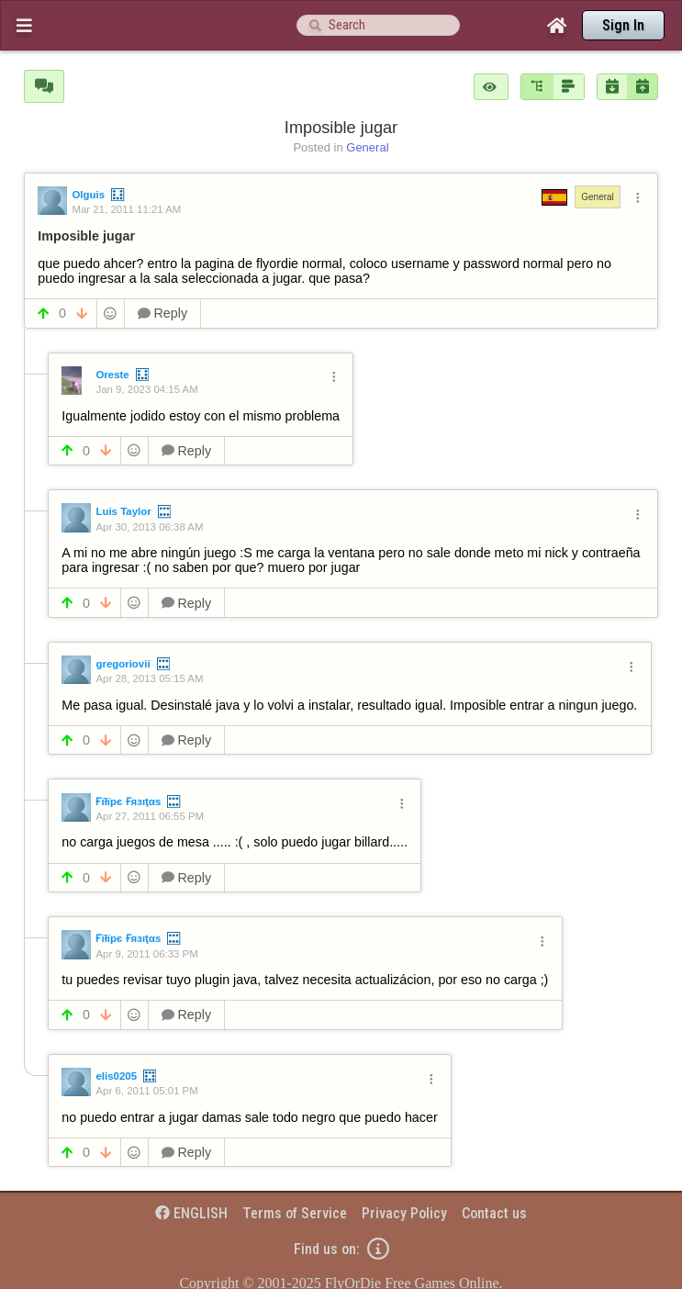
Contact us (494, 1213)
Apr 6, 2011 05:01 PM (146, 1090)
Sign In (623, 25)
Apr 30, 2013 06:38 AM (149, 526)
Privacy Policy (404, 1213)
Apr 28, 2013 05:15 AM (149, 678)
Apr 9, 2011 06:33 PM (146, 953)
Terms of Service (294, 1213)
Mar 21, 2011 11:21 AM (126, 209)
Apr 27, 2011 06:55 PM (149, 816)
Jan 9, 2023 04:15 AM (146, 389)
